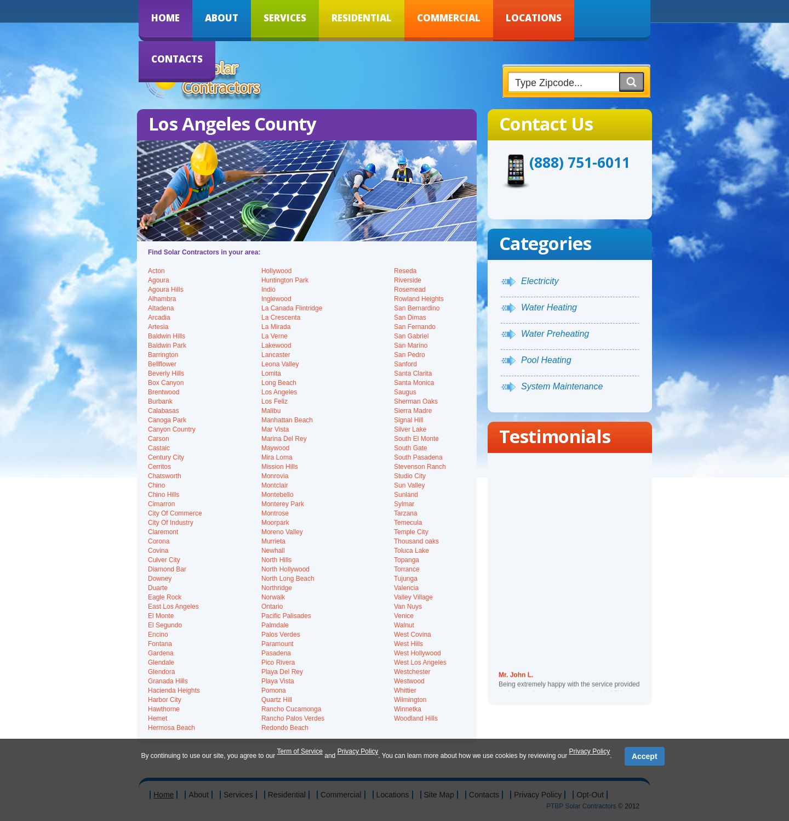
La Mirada (275, 327)
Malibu (271, 411)
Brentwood (163, 392)
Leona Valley (280, 364)
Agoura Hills (166, 289)
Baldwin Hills (166, 336)
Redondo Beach (284, 728)
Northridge (276, 588)
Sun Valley (409, 485)
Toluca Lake (411, 550)
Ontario (272, 606)
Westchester (412, 672)
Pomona (273, 690)
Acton (156, 271)
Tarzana (406, 513)
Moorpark (275, 522)
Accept (645, 756)
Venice (404, 616)
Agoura (158, 280)
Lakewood (276, 345)
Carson (158, 439)
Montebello (277, 495)
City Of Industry (170, 522)
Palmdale (275, 625)
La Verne (274, 336)
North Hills (276, 560)
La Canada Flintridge (291, 308)
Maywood (275, 448)
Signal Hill (408, 420)
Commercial (449, 18)
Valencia (406, 588)
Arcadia (159, 317)
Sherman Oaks (416, 401)
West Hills (408, 644)
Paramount (277, 644)
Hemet (157, 718)
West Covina (412, 634)
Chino (156, 485)
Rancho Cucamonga (291, 709)
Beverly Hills (166, 373)
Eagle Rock (164, 597)
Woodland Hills (416, 718)
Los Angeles (279, 392)
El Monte (161, 616)
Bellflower (162, 364)
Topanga (406, 560)
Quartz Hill (276, 700)
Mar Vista (275, 429)
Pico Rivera (278, 662)
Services (285, 18)
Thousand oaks (416, 541)
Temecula (408, 522)
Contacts (177, 59)
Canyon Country (172, 429)
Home (165, 18)
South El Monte (416, 439)
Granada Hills (168, 681)
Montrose (275, 513)
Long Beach (278, 383)
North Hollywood (285, 569)
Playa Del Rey (282, 672)
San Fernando (415, 327)
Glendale (161, 662)
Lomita (271, 373)
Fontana (160, 644)
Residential (361, 18)
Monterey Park (282, 504)
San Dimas (410, 317)
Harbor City (164, 700)
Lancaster (275, 355)
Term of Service (300, 751)
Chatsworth (164, 476)
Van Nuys (408, 606)
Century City (166, 457)
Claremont (163, 532)
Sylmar (404, 504)
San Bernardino (416, 308)
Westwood (409, 681)
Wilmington (410, 700)
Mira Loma (277, 457)
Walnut (404, 625)
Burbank (160, 401)
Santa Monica (414, 383)
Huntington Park (284, 280)
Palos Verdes (280, 634)
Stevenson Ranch (420, 467)
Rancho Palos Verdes (292, 718)
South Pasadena (418, 457)
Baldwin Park (167, 345)
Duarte (158, 588)
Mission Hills (279, 467)
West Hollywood (417, 653)
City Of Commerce (175, 513)
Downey (159, 578)
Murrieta (273, 541)
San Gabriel (411, 336)
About (221, 18)
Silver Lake (410, 429)
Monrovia (274, 476)
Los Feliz (274, 401)
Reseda (405, 271)
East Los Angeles (173, 606)
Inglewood (276, 299)
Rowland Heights (419, 299)
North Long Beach (288, 578)
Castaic (159, 448)
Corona (158, 541)
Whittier (405, 690)
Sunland (406, 495)
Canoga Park (167, 420)
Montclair (274, 485)
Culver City (164, 560)
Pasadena (276, 653)
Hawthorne (164, 709)
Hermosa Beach (171, 728)
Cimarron (161, 504)
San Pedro (409, 355)
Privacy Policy (358, 751)
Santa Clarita (413, 373)
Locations (534, 18)
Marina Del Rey (284, 439)
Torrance (407, 569)
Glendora (161, 672)
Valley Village (413, 597)
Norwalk (273, 597)
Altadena (161, 308)
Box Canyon (166, 383)
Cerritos (159, 467)
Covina (158, 550)
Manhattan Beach (287, 420)
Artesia (158, 327)
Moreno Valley (282, 532)
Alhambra (162, 299)
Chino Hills (163, 495)
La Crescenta (280, 317)
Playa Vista (277, 681)
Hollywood (276, 271)
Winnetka (407, 709)
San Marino (410, 345)
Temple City (411, 532)
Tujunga (406, 578)
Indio (268, 289)
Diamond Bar (167, 569)
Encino (158, 634)
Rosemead (410, 289)
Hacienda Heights (174, 690)
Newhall (273, 550)
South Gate (410, 448)
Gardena (161, 653)
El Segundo (165, 625)
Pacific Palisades (286, 616)
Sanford (405, 364)
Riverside (407, 280)
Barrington (163, 355)
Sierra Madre (413, 411)
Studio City (410, 476)
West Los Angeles (420, 662)
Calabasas (163, 411)
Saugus (405, 392)
